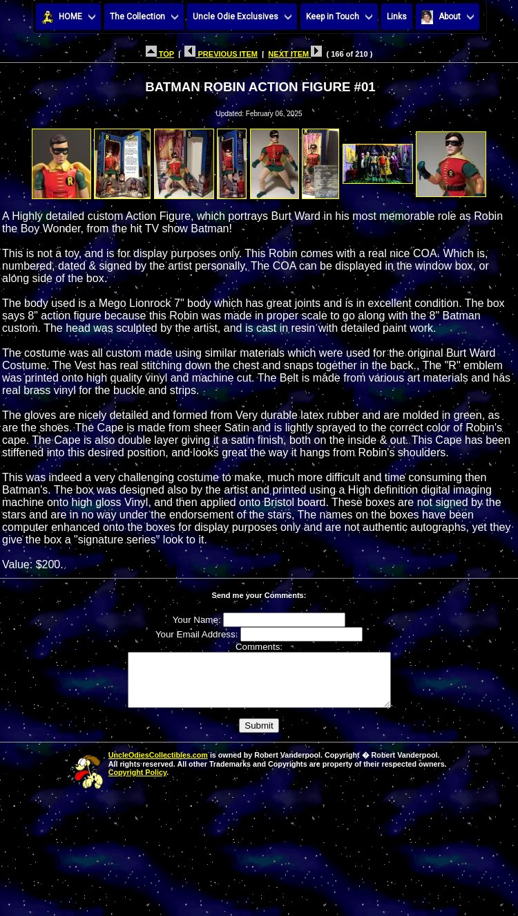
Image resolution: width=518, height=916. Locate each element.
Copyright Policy (137, 782)
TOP (160, 54)
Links (397, 16)
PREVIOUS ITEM (221, 54)
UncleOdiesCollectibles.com (158, 765)
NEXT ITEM (295, 54)
